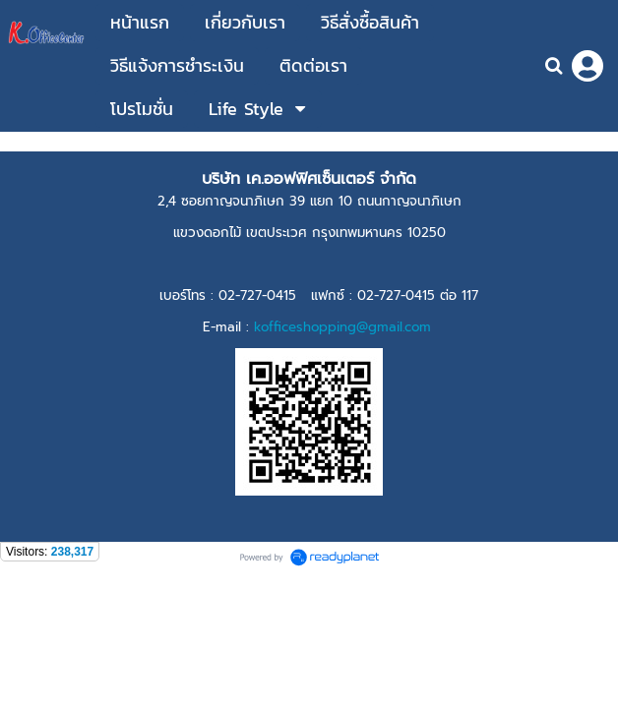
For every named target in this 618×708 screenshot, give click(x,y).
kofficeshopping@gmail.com (342, 327)
